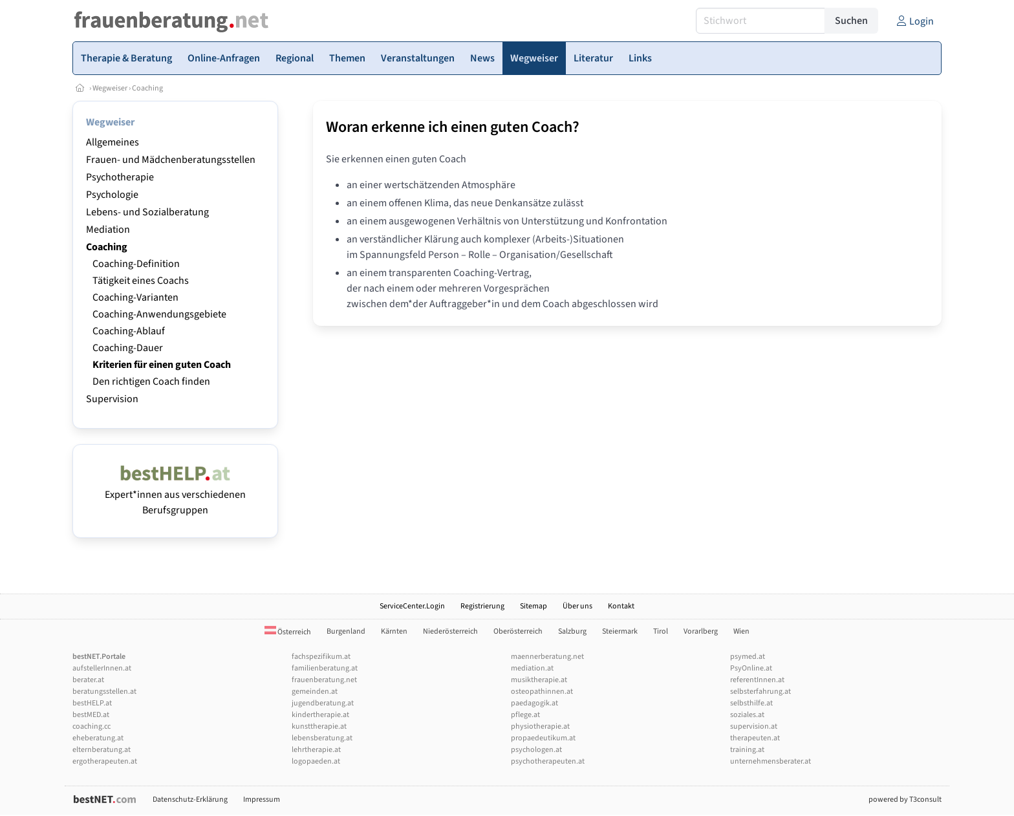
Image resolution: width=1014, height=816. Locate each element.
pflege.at (525, 714)
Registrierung (482, 606)
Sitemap (533, 606)
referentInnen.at (757, 679)
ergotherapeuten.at (104, 761)
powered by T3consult (905, 799)
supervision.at (753, 726)
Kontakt (621, 606)
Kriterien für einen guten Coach (161, 365)
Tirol (660, 631)
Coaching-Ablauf (128, 331)
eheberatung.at (98, 738)
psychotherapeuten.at (548, 761)
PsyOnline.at (751, 668)
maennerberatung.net (547, 656)
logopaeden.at (316, 761)
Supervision (112, 399)
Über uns (577, 606)
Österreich (287, 632)
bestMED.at (90, 714)
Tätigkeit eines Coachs (140, 281)
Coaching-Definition (136, 264)
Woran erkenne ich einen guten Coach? (452, 127)
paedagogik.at (534, 703)
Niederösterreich (450, 631)
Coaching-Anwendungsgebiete (159, 314)
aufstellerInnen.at (101, 668)
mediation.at (532, 668)
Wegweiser (109, 88)
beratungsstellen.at (104, 691)
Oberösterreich (518, 631)
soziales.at (747, 714)
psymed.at (747, 656)
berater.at (88, 679)
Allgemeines (112, 142)
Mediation (108, 229)
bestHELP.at (92, 703)
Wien (741, 631)
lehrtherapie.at (316, 749)
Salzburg (572, 631)
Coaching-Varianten (135, 297)
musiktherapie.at (539, 679)
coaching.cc (91, 726)
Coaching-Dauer (127, 348)
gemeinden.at (315, 691)
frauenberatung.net (324, 679)
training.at (747, 749)
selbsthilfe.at (751, 703)
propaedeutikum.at (543, 738)
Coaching (147, 88)
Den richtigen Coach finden (151, 381)
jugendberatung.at (323, 703)
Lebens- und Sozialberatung (147, 212)
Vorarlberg (701, 631)
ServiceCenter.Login (412, 606)
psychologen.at (536, 749)
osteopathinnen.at (542, 691)
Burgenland (346, 631)
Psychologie (112, 195)
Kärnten (394, 631)
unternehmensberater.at (770, 761)
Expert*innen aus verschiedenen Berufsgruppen (175, 494)
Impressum (261, 799)
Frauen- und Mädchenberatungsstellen (170, 160)
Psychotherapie (120, 177)
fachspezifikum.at (321, 656)
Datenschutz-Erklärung (190, 799)
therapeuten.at (755, 738)
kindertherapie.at (320, 714)
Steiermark (620, 631)
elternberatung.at (101, 749)
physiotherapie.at (540, 726)
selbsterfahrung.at (760, 691)
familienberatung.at (325, 668)
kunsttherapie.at (319, 726)
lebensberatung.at (322, 738)
